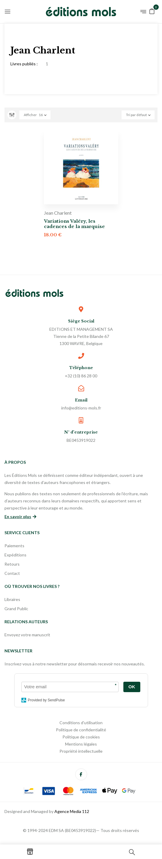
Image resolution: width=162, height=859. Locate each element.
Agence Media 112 (71, 811)
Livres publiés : (24, 63)
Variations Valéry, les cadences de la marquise (74, 223)
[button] (152, 10)
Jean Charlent (58, 213)
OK (131, 686)
